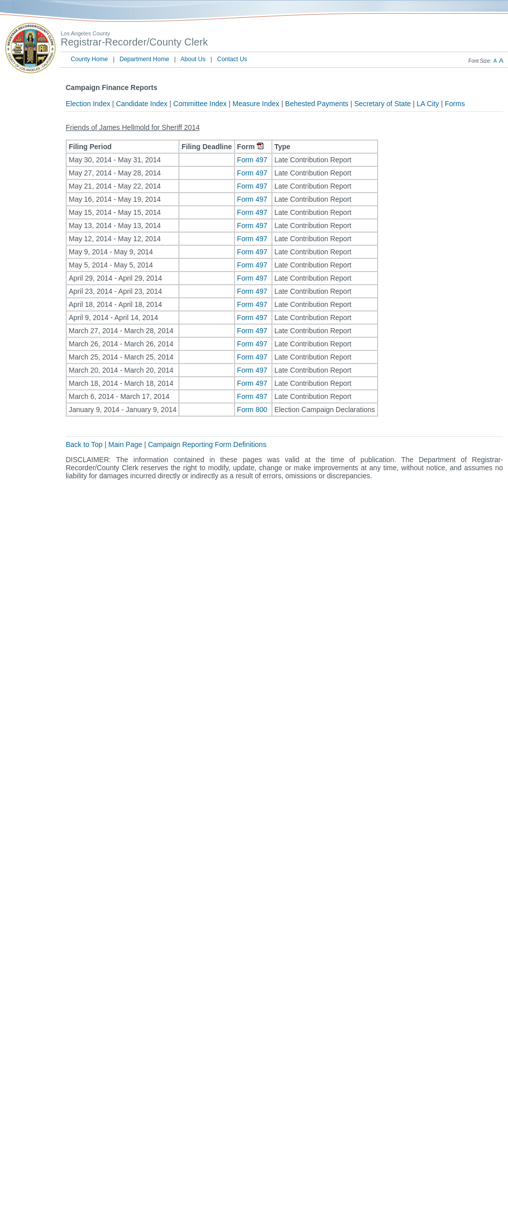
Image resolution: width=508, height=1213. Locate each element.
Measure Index (256, 104)
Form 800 (253, 410)
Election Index (88, 104)
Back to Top (84, 444)
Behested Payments (316, 104)
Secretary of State (382, 104)
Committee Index (200, 104)
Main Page (125, 444)
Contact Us (232, 59)
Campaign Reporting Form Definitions (207, 444)
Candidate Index (141, 104)
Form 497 (253, 160)
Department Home (144, 59)
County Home (89, 59)
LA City (428, 104)
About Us (192, 59)
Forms (455, 104)
